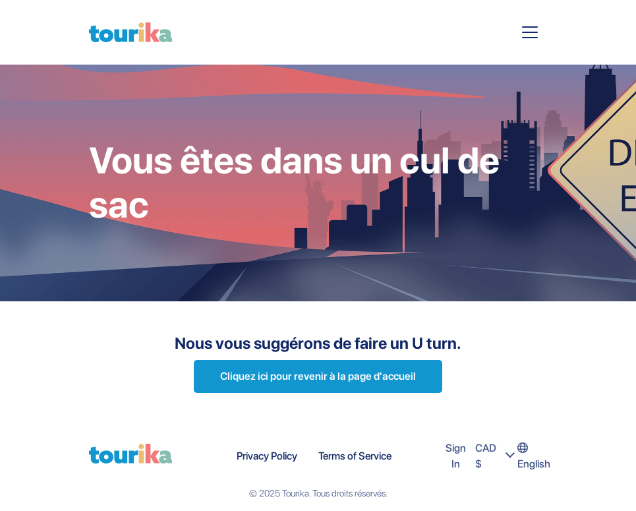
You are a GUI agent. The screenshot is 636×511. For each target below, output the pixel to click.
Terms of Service (354, 456)
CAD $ (496, 456)
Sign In (456, 456)
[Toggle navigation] (530, 32)
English (533, 456)
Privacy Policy (267, 456)
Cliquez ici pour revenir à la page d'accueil (318, 376)
